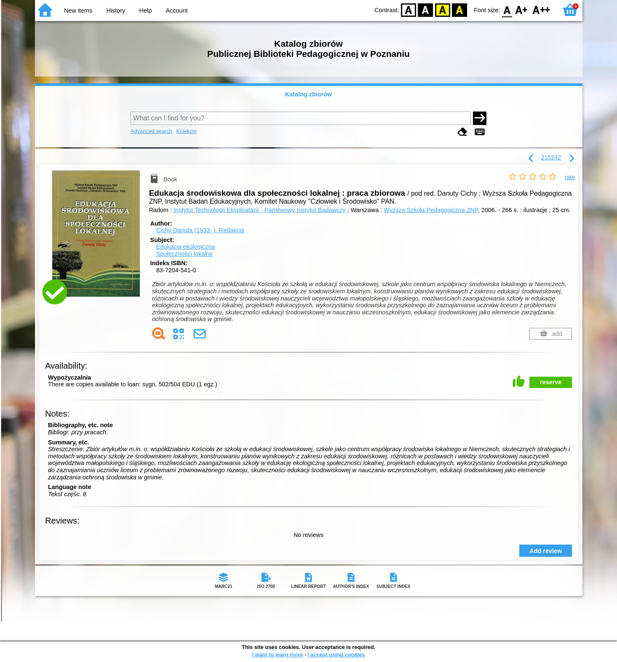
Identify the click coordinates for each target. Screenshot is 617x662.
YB (442, 9)
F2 (541, 9)
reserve (550, 382)
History (116, 10)
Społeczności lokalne (184, 253)
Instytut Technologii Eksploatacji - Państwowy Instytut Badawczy (259, 210)
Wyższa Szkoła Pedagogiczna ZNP (431, 210)
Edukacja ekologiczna (185, 246)
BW (425, 9)
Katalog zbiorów (308, 94)
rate (570, 177)
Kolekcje (186, 131)
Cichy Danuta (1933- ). (200, 230)
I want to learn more (277, 654)
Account (176, 10)
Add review (545, 551)
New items (78, 10)
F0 (507, 9)
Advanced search (151, 131)
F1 (522, 9)
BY (459, 9)
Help (145, 10)
